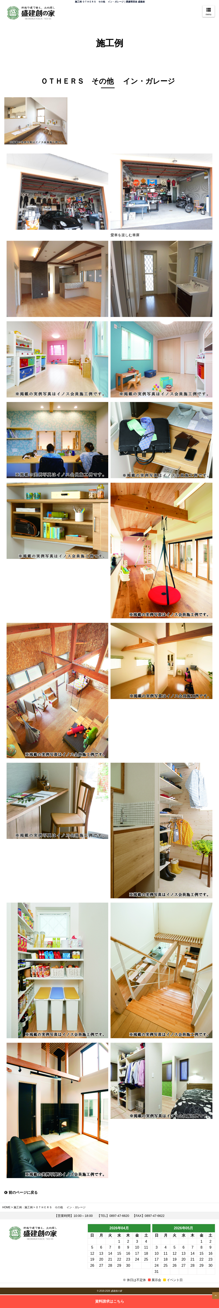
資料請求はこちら (109, 1301)
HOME (6, 1207)
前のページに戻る (20, 1192)
